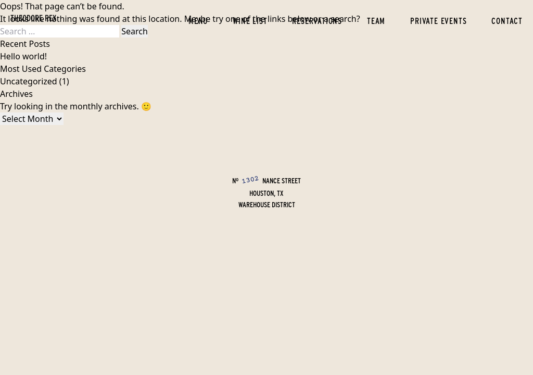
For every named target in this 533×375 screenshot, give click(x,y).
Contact (507, 20)
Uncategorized (28, 81)
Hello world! (23, 56)
